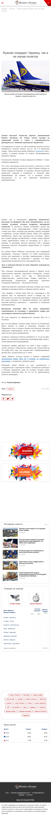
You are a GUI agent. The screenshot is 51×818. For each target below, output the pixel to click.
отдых (25, 707)
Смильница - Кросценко (11, 643)
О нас (7, 793)
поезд (30, 703)
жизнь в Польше (15, 695)
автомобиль (16, 707)
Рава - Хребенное (9, 629)
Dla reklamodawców (38, 793)
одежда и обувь (11, 711)
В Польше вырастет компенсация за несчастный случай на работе (31, 551)
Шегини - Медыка (9, 640)
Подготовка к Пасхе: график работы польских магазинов (31, 562)
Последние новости (13, 524)
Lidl (8, 707)
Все (46, 524)
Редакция (21, 795)
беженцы (42, 707)
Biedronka (43, 699)
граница (20, 699)
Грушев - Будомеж (9, 632)
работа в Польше (31, 699)
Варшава (26, 715)
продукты (33, 707)
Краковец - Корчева (10, 636)
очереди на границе (25, 711)
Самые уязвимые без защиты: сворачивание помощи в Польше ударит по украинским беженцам (32, 574)
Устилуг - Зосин (8, 621)
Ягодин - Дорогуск (9, 617)
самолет (10, 389)
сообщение (39, 151)
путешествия (10, 699)
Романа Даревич (13, 382)
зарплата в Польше (40, 711)
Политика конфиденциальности (20, 793)
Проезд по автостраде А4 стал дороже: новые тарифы (32, 529)
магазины (26, 695)
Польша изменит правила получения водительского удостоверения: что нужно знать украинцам (31, 541)
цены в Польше (20, 703)
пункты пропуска (40, 703)
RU (48, 3)
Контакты (30, 795)
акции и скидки (37, 695)
